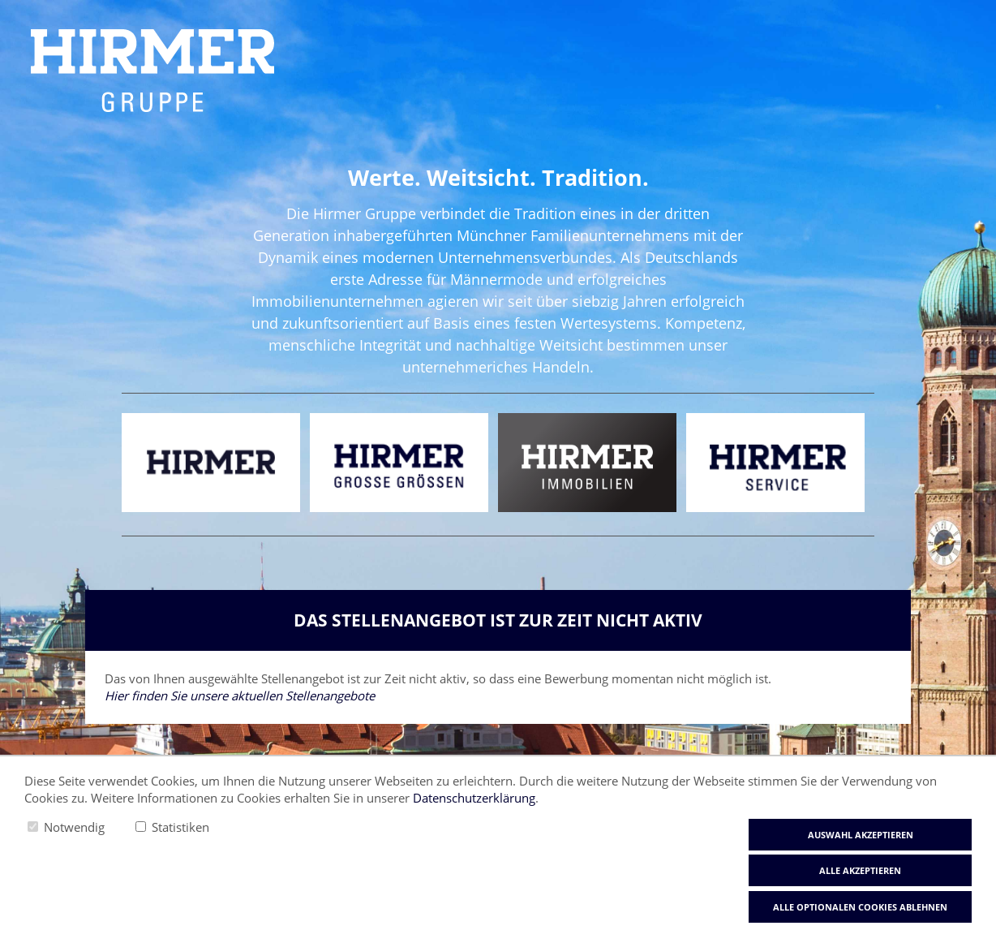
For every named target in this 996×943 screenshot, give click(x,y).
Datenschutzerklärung (474, 798)
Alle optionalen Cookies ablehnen (860, 907)
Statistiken (180, 827)
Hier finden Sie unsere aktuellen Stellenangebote (240, 695)
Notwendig (74, 827)
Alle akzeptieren (860, 870)
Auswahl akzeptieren (860, 835)
